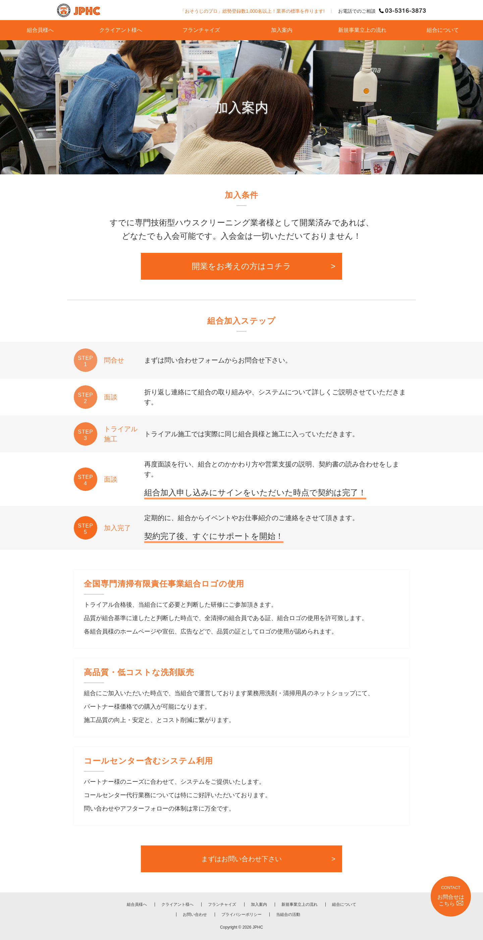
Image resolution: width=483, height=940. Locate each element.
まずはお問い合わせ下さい (241, 859)
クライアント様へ (120, 30)
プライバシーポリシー (241, 914)
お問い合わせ (195, 914)
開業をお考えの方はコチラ (241, 266)
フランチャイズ (201, 30)
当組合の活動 (288, 914)
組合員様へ (40, 30)
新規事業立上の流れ (362, 30)
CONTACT (451, 896)
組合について (443, 30)
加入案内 (281, 30)
